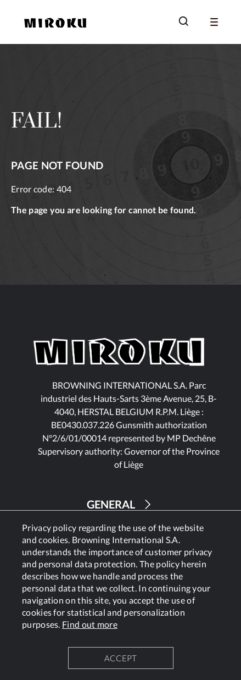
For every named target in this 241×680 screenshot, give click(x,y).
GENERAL (120, 504)
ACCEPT (120, 658)
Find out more (89, 624)
